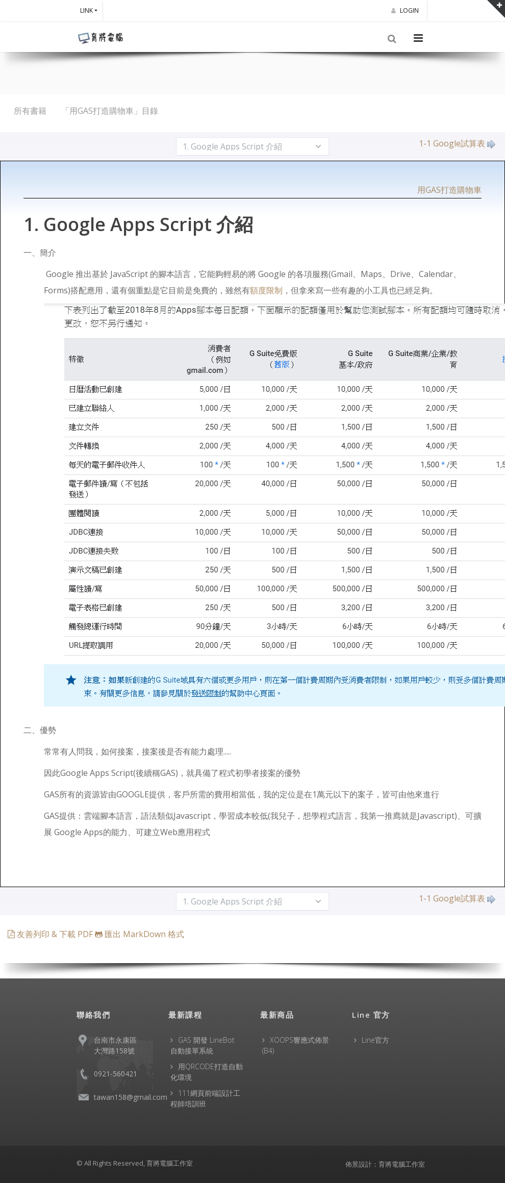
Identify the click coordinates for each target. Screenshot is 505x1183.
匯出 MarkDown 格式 (139, 934)
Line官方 (375, 1040)
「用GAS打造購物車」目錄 (109, 110)
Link (86, 10)
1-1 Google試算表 (457, 143)
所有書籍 (30, 110)
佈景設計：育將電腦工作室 (385, 1164)
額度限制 (266, 290)
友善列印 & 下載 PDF (51, 934)
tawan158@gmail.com (130, 1097)
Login (406, 10)
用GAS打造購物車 (449, 189)
